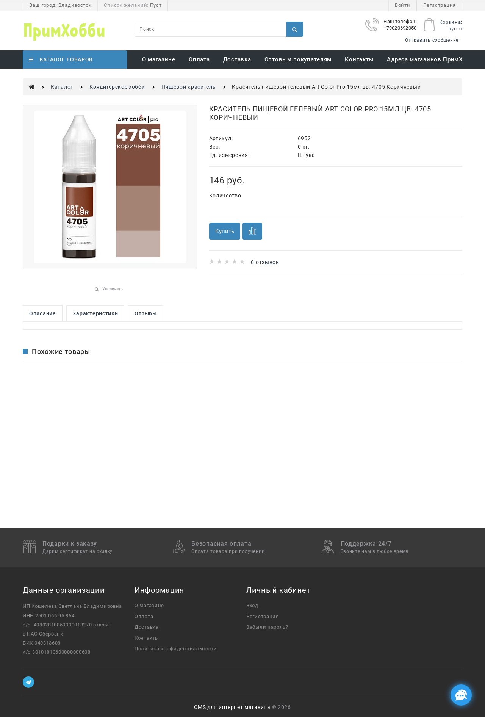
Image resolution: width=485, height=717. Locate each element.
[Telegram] (28, 682)
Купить (224, 231)
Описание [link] (42, 313)
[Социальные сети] (461, 695)
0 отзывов (265, 262)
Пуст (156, 5)
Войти (402, 5)
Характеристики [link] (95, 313)
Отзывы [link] (145, 313)
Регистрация (439, 5)
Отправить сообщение (431, 40)
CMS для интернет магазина (232, 707)
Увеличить (112, 288)
